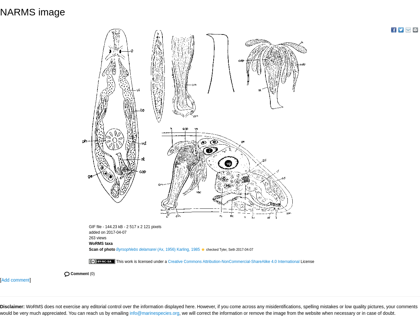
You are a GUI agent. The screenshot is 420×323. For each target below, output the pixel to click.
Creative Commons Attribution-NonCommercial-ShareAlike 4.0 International (234, 261)
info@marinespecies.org (154, 313)
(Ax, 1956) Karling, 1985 (158, 249)
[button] (203, 249)
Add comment (15, 280)
